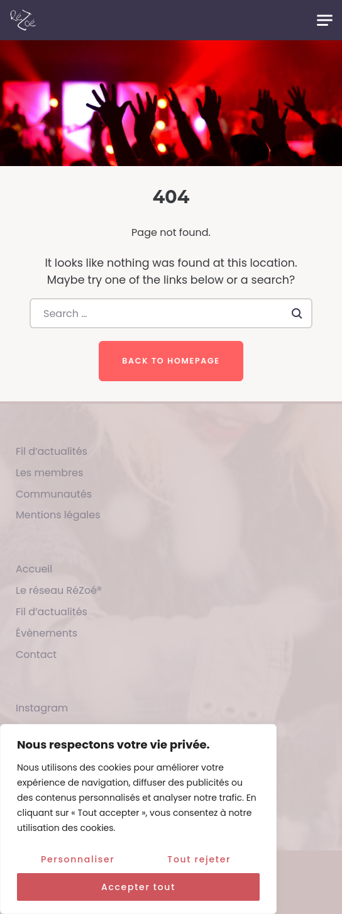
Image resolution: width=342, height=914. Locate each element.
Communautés (54, 494)
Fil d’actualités (51, 451)
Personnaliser (77, 859)
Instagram (42, 708)
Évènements (46, 633)
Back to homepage (170, 360)
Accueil (34, 569)
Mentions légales (58, 515)
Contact (36, 654)
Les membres (49, 472)
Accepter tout (138, 887)
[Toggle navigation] (325, 20)
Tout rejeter (199, 859)
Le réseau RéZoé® (59, 590)
